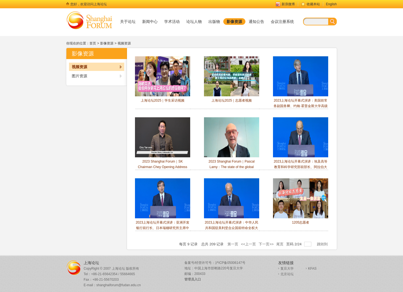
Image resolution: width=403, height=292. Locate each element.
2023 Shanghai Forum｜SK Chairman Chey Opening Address (162, 143)
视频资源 (124, 43)
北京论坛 (287, 274)
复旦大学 (287, 268)
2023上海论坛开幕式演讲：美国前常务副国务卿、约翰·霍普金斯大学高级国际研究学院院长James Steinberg (300, 84)
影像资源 (106, 43)
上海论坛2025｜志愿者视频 (231, 79)
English (331, 4)
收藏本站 (313, 4)
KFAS (312, 268)
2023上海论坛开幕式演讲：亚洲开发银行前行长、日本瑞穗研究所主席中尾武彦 (162, 206)
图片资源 (79, 76)
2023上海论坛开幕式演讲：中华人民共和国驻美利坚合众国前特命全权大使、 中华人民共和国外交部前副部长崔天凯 (231, 209)
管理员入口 (192, 279)
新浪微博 (288, 4)
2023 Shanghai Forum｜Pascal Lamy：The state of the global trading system (231, 145)
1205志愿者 (300, 201)
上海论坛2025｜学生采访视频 (162, 79)
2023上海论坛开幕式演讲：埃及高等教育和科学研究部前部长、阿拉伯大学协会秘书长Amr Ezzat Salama (300, 145)
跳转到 (323, 244)
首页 (92, 43)
